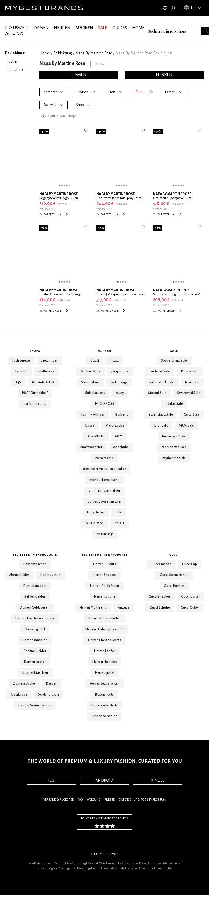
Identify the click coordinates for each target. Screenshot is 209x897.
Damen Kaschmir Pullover (34, 618)
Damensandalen (34, 640)
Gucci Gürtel (190, 597)
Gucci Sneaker (159, 597)
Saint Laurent (95, 393)
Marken (104, 350)
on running (104, 534)
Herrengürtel (104, 673)
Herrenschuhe (105, 597)
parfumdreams (35, 404)
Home (44, 53)
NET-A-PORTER (43, 382)
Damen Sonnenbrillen (35, 705)
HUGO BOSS (104, 404)
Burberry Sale (160, 371)
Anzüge (123, 607)
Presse (110, 799)
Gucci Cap (189, 564)
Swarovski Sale (188, 393)
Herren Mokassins (93, 607)
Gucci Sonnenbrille (174, 575)
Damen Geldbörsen (34, 607)
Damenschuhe (24, 683)
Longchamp (96, 512)
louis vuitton (94, 523)
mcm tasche (104, 458)
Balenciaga (119, 382)
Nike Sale (192, 382)
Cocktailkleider (35, 651)
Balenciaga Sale (161, 414)
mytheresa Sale (174, 458)
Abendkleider (19, 575)
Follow (99, 64)
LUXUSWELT (16, 28)
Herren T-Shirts (104, 564)
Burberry (121, 414)
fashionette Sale (174, 447)
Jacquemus (119, 371)
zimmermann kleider (104, 490)
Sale (174, 350)
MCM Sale (186, 425)
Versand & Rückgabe (58, 799)
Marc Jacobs (114, 425)
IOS (51, 780)
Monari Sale (157, 393)
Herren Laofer (104, 651)
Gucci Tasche (161, 564)
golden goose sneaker (104, 501)
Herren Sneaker (105, 575)
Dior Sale (161, 425)
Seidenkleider (34, 597)
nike (119, 512)
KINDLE (157, 780)
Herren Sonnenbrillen (104, 618)
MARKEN (84, 28)
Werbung (93, 799)
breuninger (49, 360)
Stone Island (90, 382)
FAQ (80, 799)
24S (18, 382)
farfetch (21, 371)
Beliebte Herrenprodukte (104, 554)
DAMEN (41, 28)
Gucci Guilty (190, 607)
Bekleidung (62, 53)
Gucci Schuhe (159, 607)
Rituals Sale (190, 371)
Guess (90, 425)
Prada (114, 360)
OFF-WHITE (95, 436)
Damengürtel (35, 629)
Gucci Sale (192, 414)
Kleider (51, 683)
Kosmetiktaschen (35, 673)
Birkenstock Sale (161, 382)
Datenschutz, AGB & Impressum (142, 799)
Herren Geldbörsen (104, 586)
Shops (35, 350)
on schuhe (121, 447)
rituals (119, 523)
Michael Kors (90, 371)
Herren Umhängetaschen (104, 629)
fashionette (21, 360)
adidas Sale (174, 404)
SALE (102, 28)
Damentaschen (35, 564)
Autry (120, 393)
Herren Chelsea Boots (104, 640)
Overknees (19, 694)
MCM (119, 436)
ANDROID (104, 780)
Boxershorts (104, 694)
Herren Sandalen (104, 716)
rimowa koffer (91, 447)
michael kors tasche (104, 480)
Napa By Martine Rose (93, 53)
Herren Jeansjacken (104, 683)
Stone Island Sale (174, 360)
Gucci (94, 360)
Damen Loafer (35, 662)
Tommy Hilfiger (93, 414)
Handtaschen (50, 575)
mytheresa (46, 371)
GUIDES (119, 28)
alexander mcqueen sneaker (104, 469)
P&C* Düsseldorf (35, 393)
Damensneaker (35, 586)
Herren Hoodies (104, 662)
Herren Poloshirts (104, 705)
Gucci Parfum (174, 586)
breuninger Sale (174, 436)
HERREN (62, 28)
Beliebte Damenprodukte (35, 554)
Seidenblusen (48, 694)
